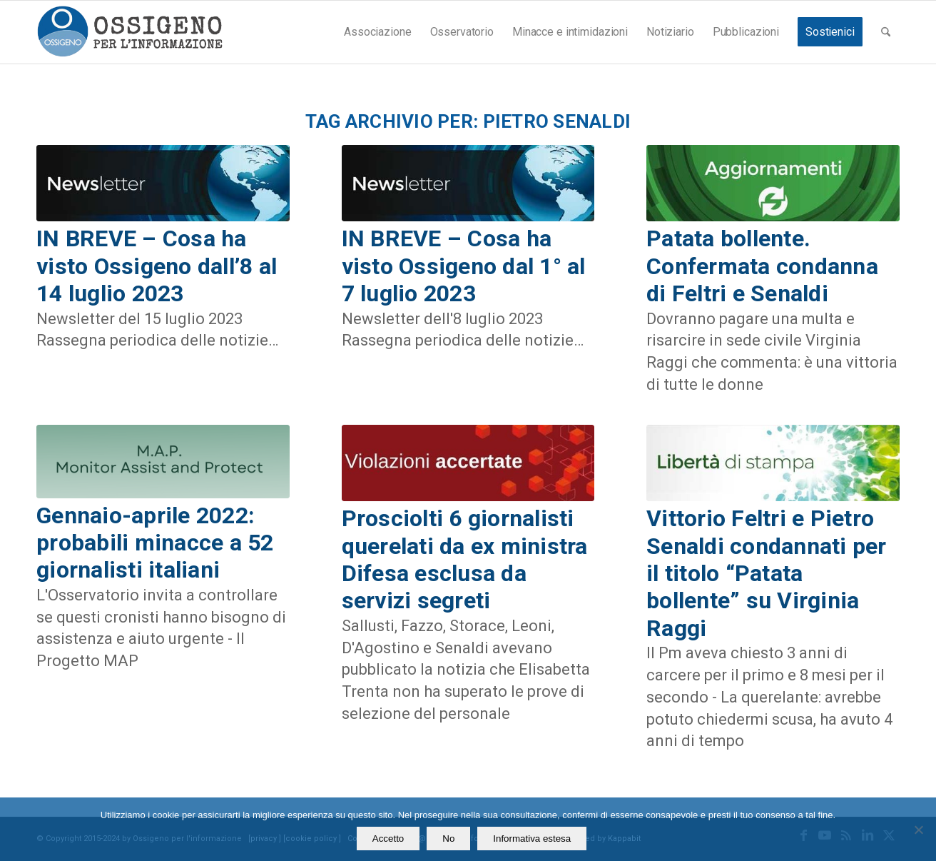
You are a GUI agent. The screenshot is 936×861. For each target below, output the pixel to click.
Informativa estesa (532, 838)
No (448, 838)
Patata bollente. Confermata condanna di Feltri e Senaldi (762, 266)
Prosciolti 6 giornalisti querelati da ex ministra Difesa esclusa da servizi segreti (465, 559)
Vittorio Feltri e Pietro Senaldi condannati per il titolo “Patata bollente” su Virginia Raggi (766, 573)
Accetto (388, 838)
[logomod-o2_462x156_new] (129, 32)
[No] (918, 829)
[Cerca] (886, 32)
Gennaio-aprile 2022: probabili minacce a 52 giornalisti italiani (155, 543)
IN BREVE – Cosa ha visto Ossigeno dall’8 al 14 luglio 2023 (156, 266)
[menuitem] (377, 32)
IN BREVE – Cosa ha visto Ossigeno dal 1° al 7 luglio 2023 (464, 266)
